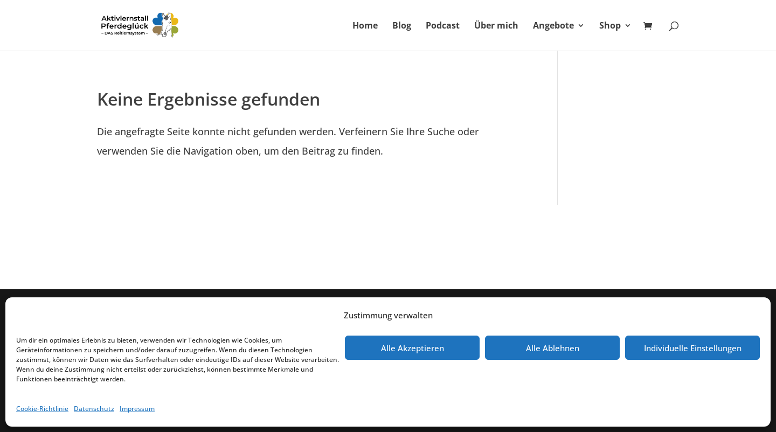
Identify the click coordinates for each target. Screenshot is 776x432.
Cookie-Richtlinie (42, 408)
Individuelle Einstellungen (693, 348)
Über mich (496, 26)
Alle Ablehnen (552, 348)
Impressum (137, 408)
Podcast (443, 26)
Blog (401, 26)
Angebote (553, 26)
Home (365, 26)
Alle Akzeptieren (412, 348)
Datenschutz (94, 408)
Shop (610, 26)
